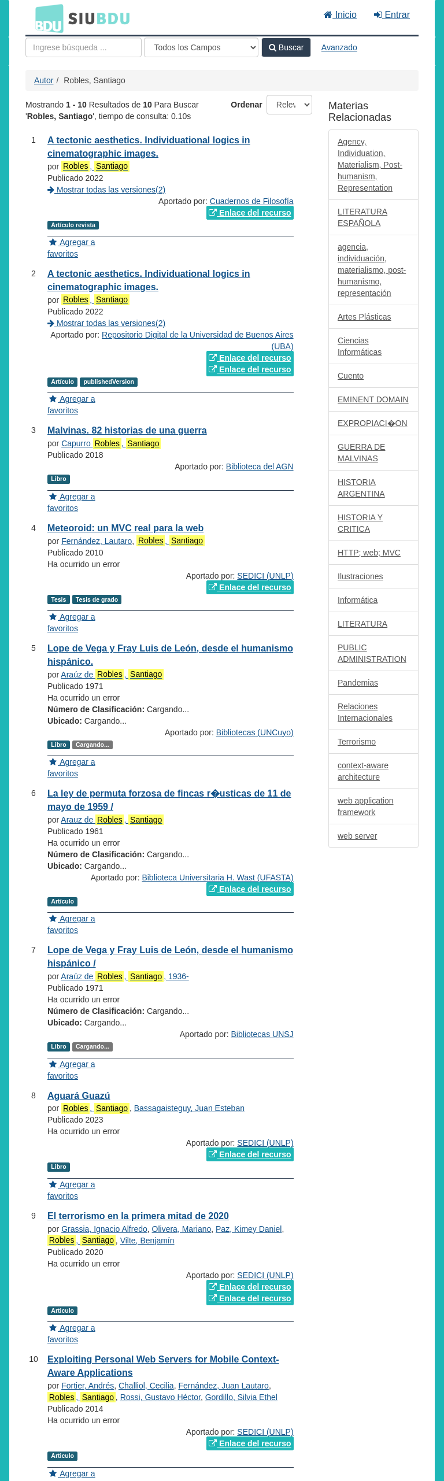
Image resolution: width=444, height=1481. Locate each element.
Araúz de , (112, 674)
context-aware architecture (363, 771)
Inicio (340, 15)
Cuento (351, 375)
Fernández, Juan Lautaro (223, 1385)
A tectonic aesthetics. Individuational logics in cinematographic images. (148, 280)
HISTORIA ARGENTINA (361, 487)
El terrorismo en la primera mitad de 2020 (138, 1216)
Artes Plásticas (364, 316)
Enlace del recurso (250, 212)
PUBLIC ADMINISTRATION (372, 653)
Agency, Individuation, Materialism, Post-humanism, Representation (370, 164)
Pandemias (358, 682)
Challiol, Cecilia (146, 1385)
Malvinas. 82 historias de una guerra (127, 430)
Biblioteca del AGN (260, 466)
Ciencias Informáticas (360, 346)
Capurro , (111, 443)
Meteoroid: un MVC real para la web (125, 528)
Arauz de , (112, 819)
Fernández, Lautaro (96, 541)
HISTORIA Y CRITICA (360, 523)
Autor (43, 80)
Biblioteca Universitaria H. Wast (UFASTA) (217, 877)
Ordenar (246, 104)
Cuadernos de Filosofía (252, 201)
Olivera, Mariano (182, 1229)
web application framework (366, 806)
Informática (358, 600)
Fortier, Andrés (87, 1385)
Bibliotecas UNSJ (262, 1034)
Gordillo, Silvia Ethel (241, 1397)
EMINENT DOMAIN (373, 399)
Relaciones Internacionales (365, 712)
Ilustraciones (360, 576)
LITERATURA (362, 623)
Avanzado (339, 47)
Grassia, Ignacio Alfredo (104, 1229)
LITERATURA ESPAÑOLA (362, 217)
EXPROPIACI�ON (373, 423)
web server (357, 836)
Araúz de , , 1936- (124, 976)
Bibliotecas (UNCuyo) (255, 732)
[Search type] (201, 47)
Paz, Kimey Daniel (249, 1229)
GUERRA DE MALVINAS (361, 452)
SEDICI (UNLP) (265, 575)
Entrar (392, 15)
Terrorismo (357, 741)
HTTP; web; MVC (369, 552)
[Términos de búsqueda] (83, 47)
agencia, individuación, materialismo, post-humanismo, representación (372, 270)
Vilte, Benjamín (147, 1240)
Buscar (286, 47)
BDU (46, 18)
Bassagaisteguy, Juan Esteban (189, 1108)
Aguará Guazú (78, 1096)
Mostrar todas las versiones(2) (106, 189)
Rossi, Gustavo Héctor (160, 1397)
